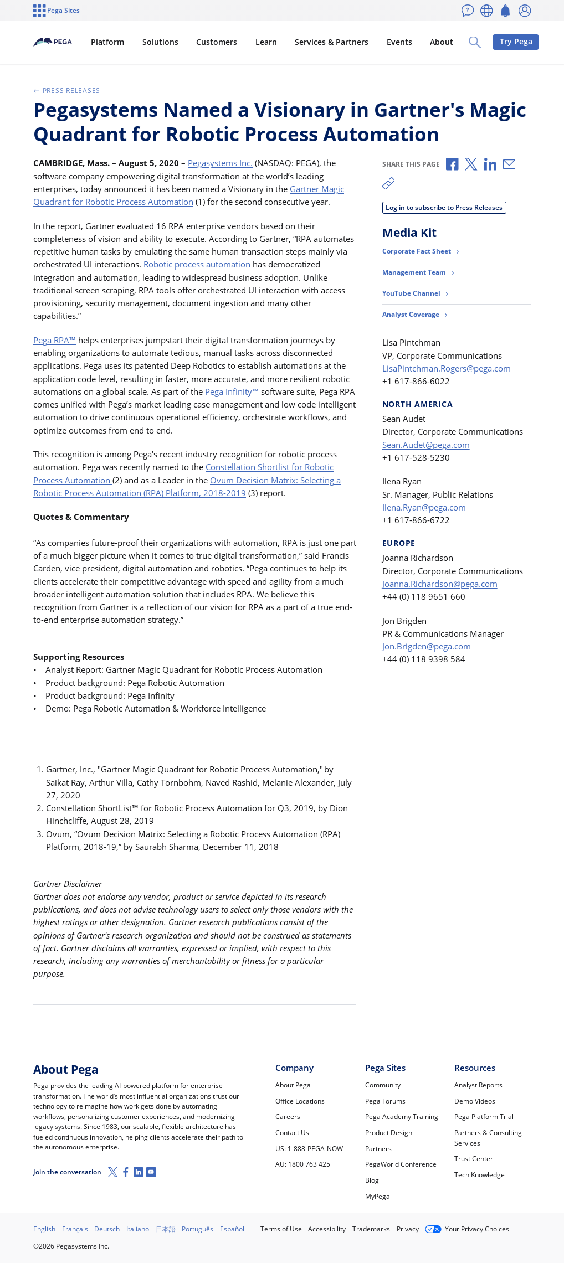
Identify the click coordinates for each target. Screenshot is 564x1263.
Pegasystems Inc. (220, 162)
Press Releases (66, 90)
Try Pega (507, 42)
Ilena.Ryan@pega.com (424, 507)
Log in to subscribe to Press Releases (444, 207)
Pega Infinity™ (232, 391)
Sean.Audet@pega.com (426, 444)
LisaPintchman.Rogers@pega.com (446, 368)
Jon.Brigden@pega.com (426, 646)
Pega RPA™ (54, 340)
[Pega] (71, 42)
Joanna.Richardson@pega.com (440, 583)
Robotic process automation (196, 264)
